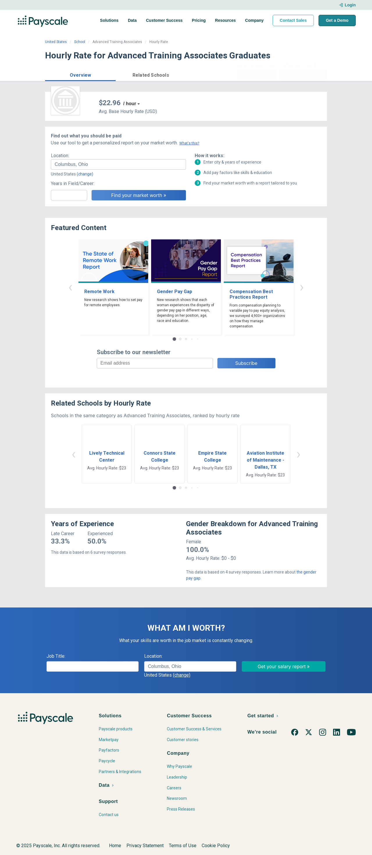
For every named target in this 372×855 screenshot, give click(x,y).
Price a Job (257, 74)
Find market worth (303, 74)
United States (56, 42)
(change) (85, 174)
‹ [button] (70, 287)
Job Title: (55, 656)
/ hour (129, 103)
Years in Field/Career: (72, 183)
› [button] (302, 287)
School (79, 42)
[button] (80, 74)
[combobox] (118, 164)
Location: (60, 155)
